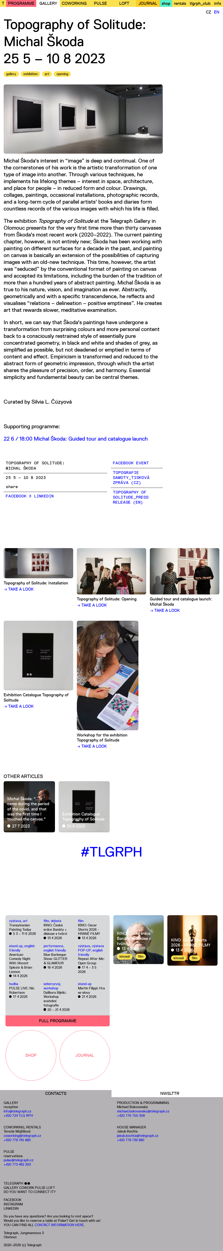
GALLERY (48, 3)
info (217, 3)
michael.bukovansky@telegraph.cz (143, 1111)
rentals (180, 3)
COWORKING (74, 3)
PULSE (100, 3)
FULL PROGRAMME (57, 1020)
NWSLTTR (169, 1093)
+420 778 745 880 (17, 1140)
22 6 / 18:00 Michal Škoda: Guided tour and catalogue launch (76, 439)
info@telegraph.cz (17, 1111)
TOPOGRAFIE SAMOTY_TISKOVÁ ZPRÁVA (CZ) (131, 478)
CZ (208, 12)
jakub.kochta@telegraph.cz (137, 1135)
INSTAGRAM (13, 1204)
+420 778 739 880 (130, 1140)
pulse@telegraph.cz (19, 1160)
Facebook (16, 496)
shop (166, 3)
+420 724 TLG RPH (18, 1115)
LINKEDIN (11, 1208)
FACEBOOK (12, 1200)
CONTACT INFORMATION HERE (59, 1225)
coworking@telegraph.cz (22, 1135)
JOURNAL (148, 3)
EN (216, 12)
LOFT (124, 3)
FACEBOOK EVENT (131, 463)
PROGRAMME (21, 3)
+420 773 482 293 (17, 1164)
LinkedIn (44, 496)
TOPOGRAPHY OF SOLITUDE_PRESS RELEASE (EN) (130, 497)
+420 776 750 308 (131, 1115)
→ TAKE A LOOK (19, 589)
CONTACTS (55, 1093)
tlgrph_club (200, 3)
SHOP (30, 1055)
